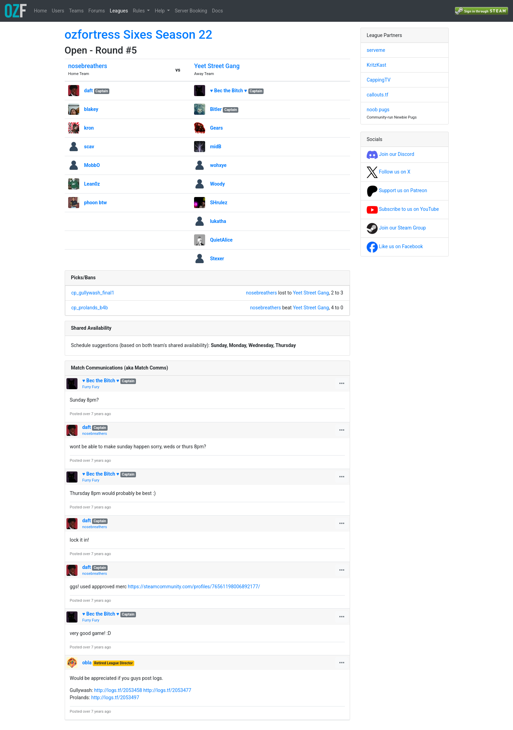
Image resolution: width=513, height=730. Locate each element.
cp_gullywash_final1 (92, 293)
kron (89, 128)
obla (87, 662)
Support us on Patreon (397, 190)
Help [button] (160, 10)
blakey (91, 109)
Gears (216, 128)
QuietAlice (221, 240)
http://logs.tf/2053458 (118, 690)
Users (58, 10)
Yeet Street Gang (216, 66)
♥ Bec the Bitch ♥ (228, 90)
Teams (76, 10)
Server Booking (191, 10)
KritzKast (376, 65)
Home (40, 10)
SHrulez (218, 202)
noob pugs (378, 109)
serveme (376, 50)
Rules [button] (139, 10)
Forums (97, 10)
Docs (217, 10)
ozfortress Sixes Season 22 (138, 35)
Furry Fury (90, 387)
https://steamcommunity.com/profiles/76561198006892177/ (194, 586)
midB (215, 146)
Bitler (216, 109)
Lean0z (92, 184)
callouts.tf (377, 94)
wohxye (218, 165)
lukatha (218, 221)
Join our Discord (390, 154)
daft (88, 90)
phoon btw (95, 202)
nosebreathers (87, 66)
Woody (217, 184)
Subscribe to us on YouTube (403, 209)
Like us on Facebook (395, 246)
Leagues (119, 10)
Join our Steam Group (396, 228)
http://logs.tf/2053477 (167, 690)
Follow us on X (388, 172)
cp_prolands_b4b (89, 307)
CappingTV (379, 80)
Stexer (217, 258)
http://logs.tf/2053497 (115, 697)
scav (89, 146)
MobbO (92, 165)
